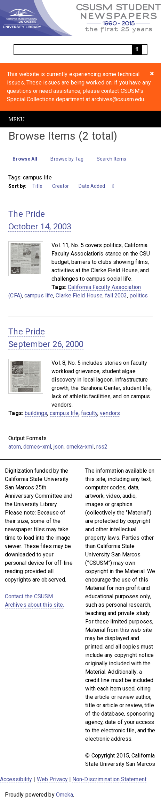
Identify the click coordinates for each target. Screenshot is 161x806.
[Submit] (137, 49)
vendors (110, 413)
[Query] (80, 49)
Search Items (111, 159)
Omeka (64, 794)
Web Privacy (52, 779)
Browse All (25, 159)
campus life (38, 295)
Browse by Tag (66, 159)
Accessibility (16, 779)
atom (14, 446)
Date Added (92, 186)
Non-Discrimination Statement (109, 779)
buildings (36, 413)
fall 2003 (116, 295)
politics (139, 295)
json (59, 446)
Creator (60, 186)
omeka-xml (80, 446)
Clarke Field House (79, 295)
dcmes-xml (37, 446)
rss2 (101, 446)
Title (37, 186)
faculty (89, 413)
